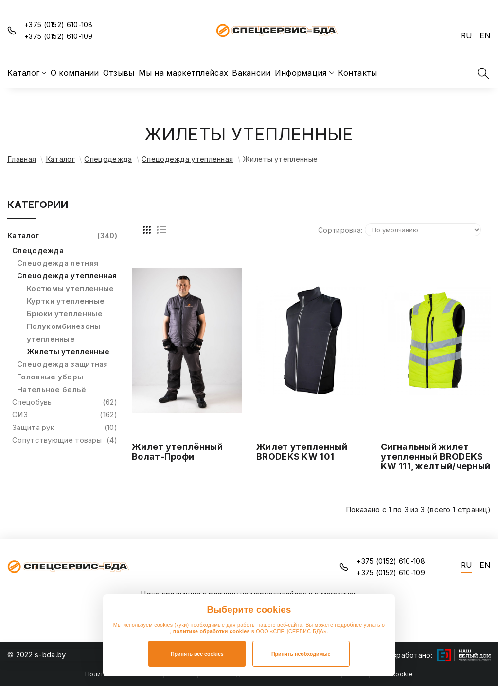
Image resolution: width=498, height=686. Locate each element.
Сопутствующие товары (64, 440)
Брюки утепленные (65, 313)
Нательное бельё (52, 389)
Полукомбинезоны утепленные (64, 332)
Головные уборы (50, 376)
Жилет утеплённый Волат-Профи (177, 452)
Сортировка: (340, 230)
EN (485, 35)
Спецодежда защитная (62, 364)
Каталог (60, 159)
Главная (21, 159)
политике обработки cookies (212, 631)
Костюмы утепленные (70, 288)
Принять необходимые (301, 654)
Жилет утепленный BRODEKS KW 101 (301, 452)
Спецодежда (108, 159)
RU (466, 35)
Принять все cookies (197, 654)
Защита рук (64, 427)
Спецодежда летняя (57, 263)
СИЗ (64, 415)
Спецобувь (64, 402)
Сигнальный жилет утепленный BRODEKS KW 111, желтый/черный (435, 456)
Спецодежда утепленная (187, 159)
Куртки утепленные (66, 301)
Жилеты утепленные (68, 351)
